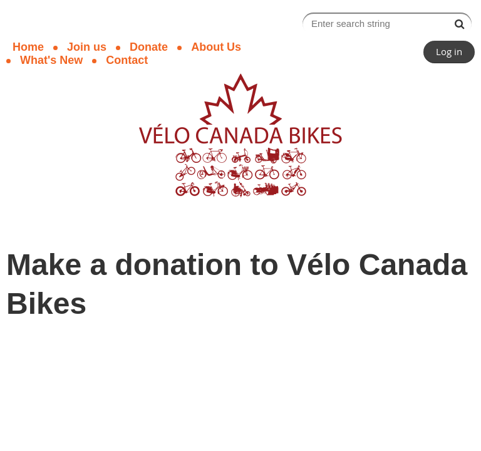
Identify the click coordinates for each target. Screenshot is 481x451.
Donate (149, 47)
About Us (216, 47)
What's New (51, 60)
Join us (86, 47)
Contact (127, 60)
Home (28, 47)
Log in (449, 51)
